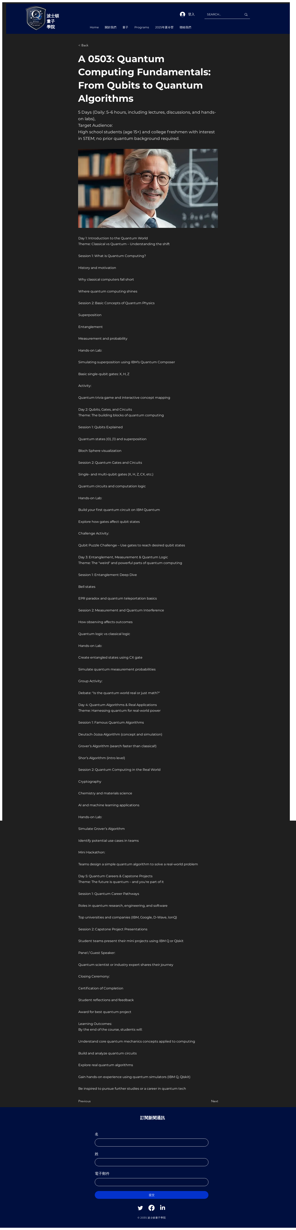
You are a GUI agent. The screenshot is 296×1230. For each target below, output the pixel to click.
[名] (150, 1142)
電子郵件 (102, 1173)
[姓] (150, 1162)
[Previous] (91, 1101)
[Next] (208, 1101)
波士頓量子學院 (53, 21)
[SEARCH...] (221, 14)
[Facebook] (151, 1208)
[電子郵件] (150, 1182)
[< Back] (91, 45)
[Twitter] (140, 1208)
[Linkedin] (163, 1208)
